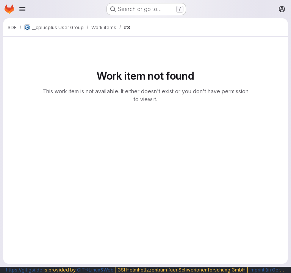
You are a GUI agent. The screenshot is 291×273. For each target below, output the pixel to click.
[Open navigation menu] (22, 9)
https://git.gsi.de (24, 270)
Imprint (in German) (270, 270)
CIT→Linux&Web (95, 270)
